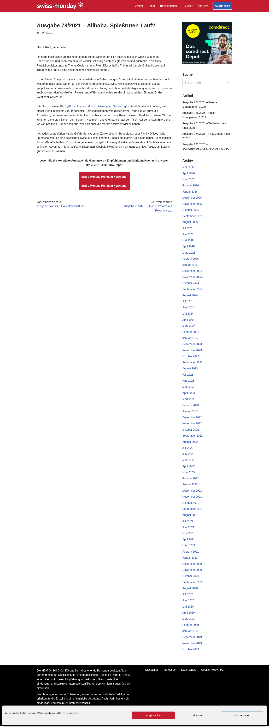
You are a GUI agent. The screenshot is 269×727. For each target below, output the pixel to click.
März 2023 (188, 399)
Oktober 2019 (190, 650)
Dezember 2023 (192, 344)
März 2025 (188, 253)
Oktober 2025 (190, 210)
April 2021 (188, 540)
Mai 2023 (188, 387)
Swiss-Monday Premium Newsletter (104, 177)
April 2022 (188, 467)
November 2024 (192, 277)
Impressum (169, 670)
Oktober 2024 (190, 283)
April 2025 (188, 246)
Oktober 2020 (190, 577)
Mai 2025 (188, 240)
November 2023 (192, 350)
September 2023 (192, 363)
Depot (151, 5)
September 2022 (192, 436)
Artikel (139, 5)
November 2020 (192, 571)
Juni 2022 (188, 454)
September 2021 (192, 509)
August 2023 (190, 369)
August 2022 (190, 442)
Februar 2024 (190, 332)
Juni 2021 (188, 528)
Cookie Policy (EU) (212, 670)
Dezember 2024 (192, 271)
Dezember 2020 (192, 564)
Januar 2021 (190, 558)
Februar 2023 (190, 405)
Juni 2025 (188, 234)
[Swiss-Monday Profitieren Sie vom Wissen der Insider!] (60, 6)
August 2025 (190, 222)
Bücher (188, 5)
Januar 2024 (190, 338)
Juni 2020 (188, 601)
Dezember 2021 (192, 491)
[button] (178, 6)
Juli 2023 (187, 375)
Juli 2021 (187, 522)
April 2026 (188, 173)
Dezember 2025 (192, 198)
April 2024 (188, 320)
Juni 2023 (188, 381)
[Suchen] (203, 82)
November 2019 (192, 644)
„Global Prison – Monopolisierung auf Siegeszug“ (97, 106)
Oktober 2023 (190, 357)
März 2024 (188, 326)
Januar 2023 (190, 411)
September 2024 (192, 289)
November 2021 (192, 497)
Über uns (202, 5)
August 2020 (190, 589)
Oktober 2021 (190, 503)
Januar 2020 (190, 632)
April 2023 (188, 393)
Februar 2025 (190, 259)
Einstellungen (242, 715)
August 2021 (190, 515)
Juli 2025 (187, 228)
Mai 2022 (188, 460)
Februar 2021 (190, 552)
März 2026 (188, 179)
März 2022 (188, 473)
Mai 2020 (188, 607)
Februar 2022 (190, 479)
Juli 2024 (187, 302)
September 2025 (192, 216)
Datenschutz (188, 670)
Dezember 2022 (192, 418)
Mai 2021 (188, 534)
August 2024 (190, 295)
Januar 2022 (190, 485)
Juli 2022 (187, 448)
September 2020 (192, 583)
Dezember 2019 (192, 638)
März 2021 (188, 546)
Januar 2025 (190, 265)
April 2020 (188, 613)
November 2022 (192, 424)
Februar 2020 (190, 626)
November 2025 (192, 204)
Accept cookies (153, 715)
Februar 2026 (190, 185)
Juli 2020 (187, 595)
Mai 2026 (188, 167)
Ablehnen (197, 715)
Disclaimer (151, 670)
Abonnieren (222, 5)
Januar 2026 (190, 191)
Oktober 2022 (190, 430)
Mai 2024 (188, 314)
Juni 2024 (188, 308)
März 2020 (188, 620)
